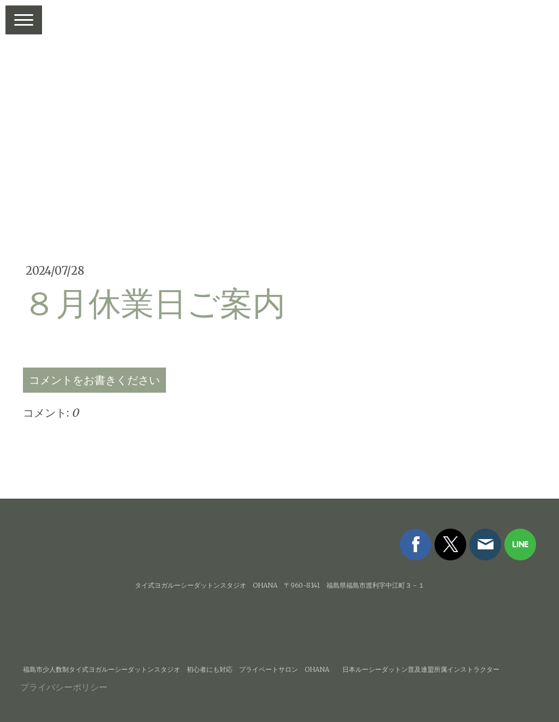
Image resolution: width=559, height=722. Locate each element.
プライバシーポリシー (64, 687)
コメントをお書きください (94, 380)
